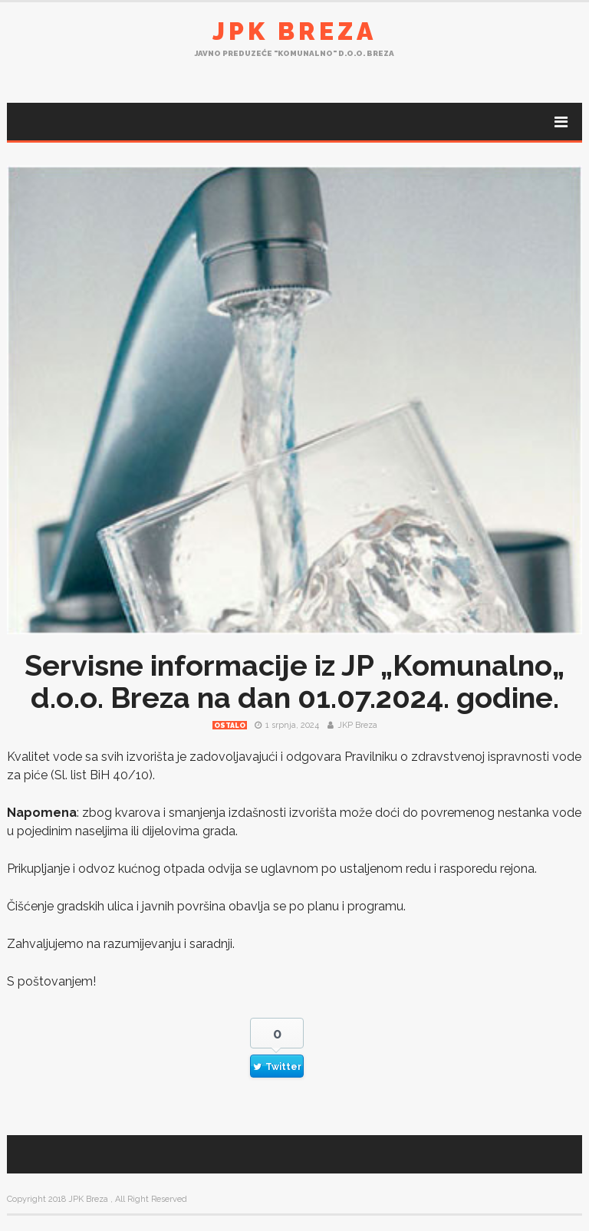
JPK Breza (294, 31)
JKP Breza (357, 725)
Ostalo (229, 725)
